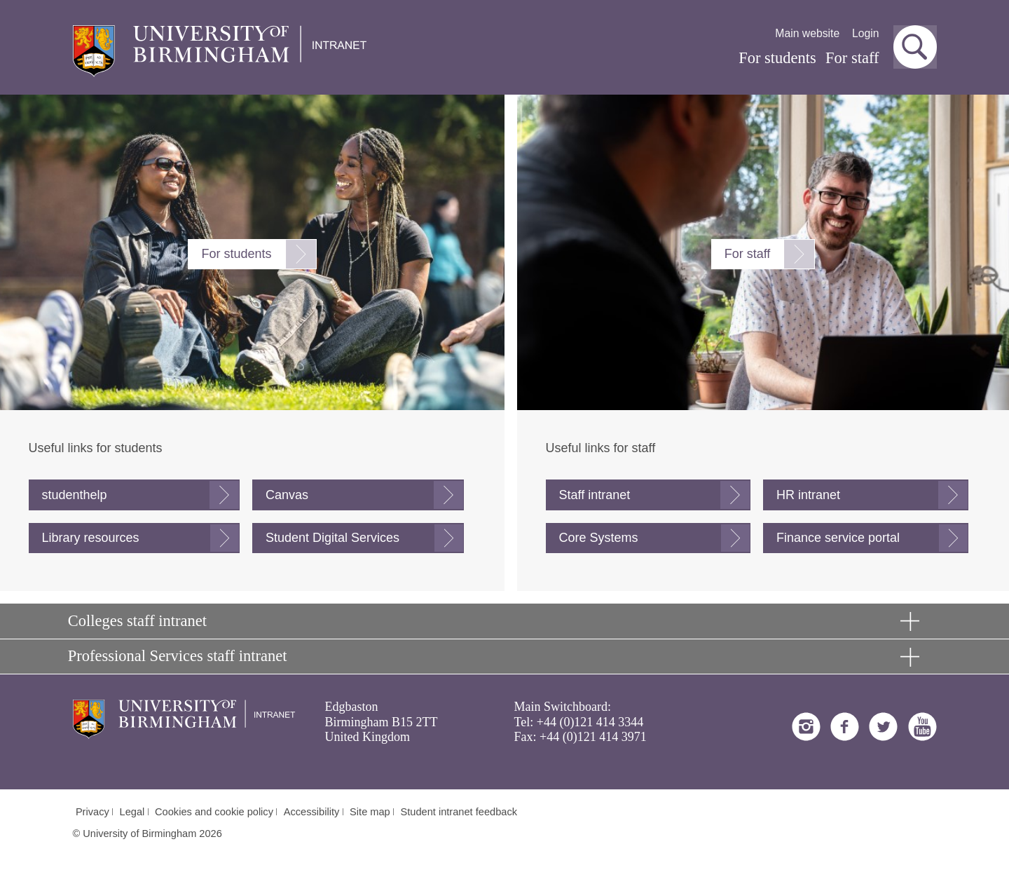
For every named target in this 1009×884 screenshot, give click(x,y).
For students (777, 58)
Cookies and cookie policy (214, 811)
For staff (852, 58)
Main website (807, 33)
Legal (132, 811)
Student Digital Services (332, 538)
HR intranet (808, 495)
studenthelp (74, 495)
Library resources (90, 538)
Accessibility (312, 811)
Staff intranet (595, 495)
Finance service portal (838, 538)
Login (865, 33)
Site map (370, 811)
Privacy (92, 811)
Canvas (287, 495)
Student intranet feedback (459, 811)
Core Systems (598, 538)
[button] (915, 47)
